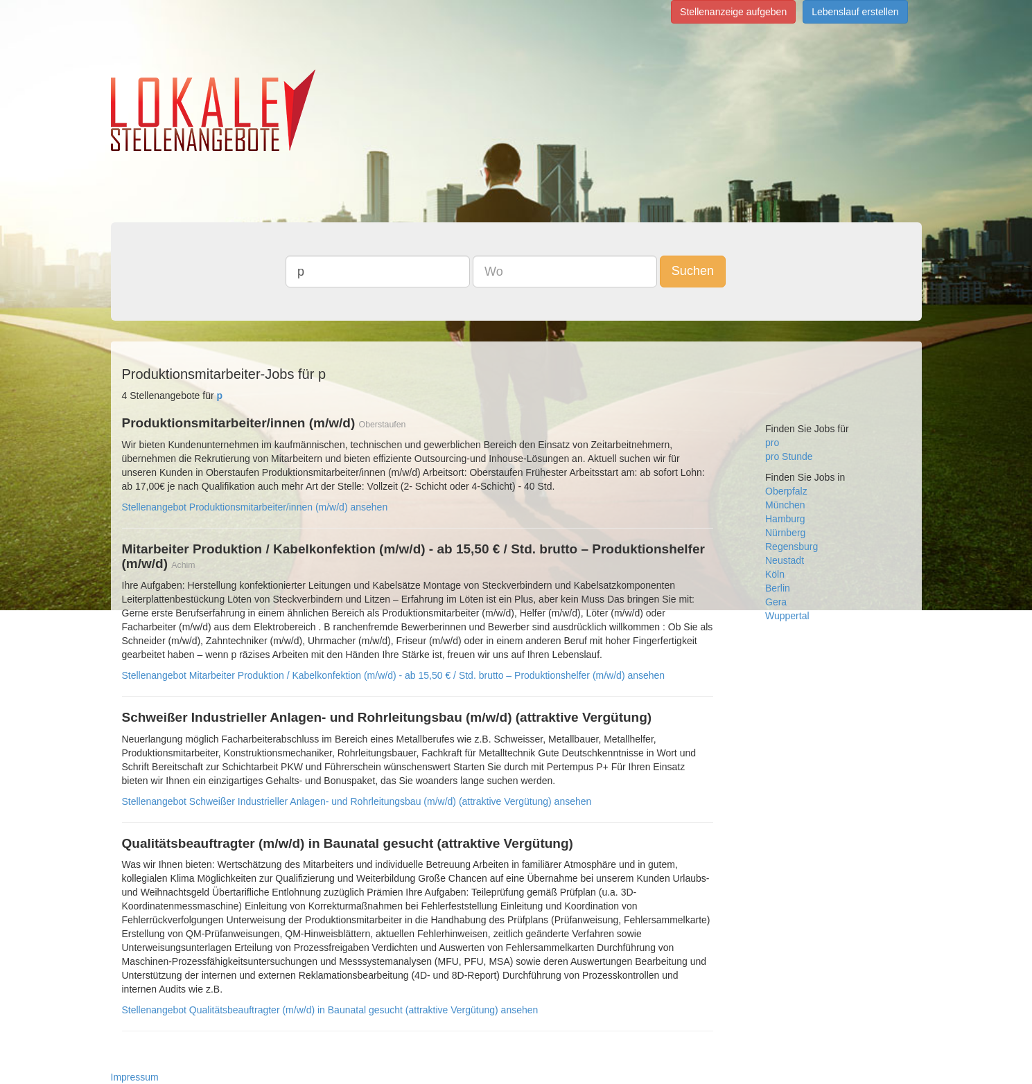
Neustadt (784, 560)
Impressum (135, 1077)
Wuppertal (787, 615)
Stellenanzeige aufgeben (733, 11)
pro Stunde (789, 456)
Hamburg (785, 518)
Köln (775, 574)
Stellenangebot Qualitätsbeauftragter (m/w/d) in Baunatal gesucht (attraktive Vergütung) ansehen (330, 1009)
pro (772, 442)
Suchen (693, 271)
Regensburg (791, 546)
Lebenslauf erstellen (855, 11)
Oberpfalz (786, 491)
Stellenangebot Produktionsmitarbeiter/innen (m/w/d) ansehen (255, 507)
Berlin (777, 588)
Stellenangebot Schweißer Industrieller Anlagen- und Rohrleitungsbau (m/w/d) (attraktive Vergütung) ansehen (357, 801)
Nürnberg (785, 532)
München (785, 504)
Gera (776, 601)
